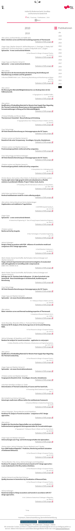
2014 (60, 73)
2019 (60, 56)
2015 (60, 70)
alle (59, 32)
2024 (60, 39)
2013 (60, 77)
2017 (60, 63)
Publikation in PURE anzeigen (43, 42)
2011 (60, 84)
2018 (60, 60)
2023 (60, 43)
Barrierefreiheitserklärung (49, 517)
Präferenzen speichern (46, 522)
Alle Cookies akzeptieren (28, 522)
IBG (27, 17)
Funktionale (37, 525)
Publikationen (41, 17)
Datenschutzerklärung (33, 517)
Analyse (46, 525)
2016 (60, 67)
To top (27, 510)
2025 (60, 36)
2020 (60, 53)
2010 (48, 17)
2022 (60, 46)
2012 (60, 80)
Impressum (21, 517)
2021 (60, 50)
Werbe (52, 525)
